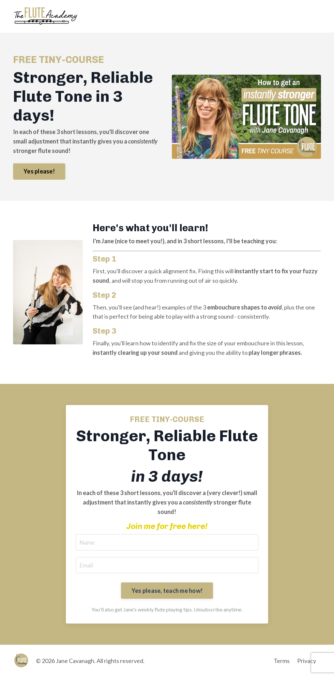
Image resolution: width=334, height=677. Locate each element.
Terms (282, 660)
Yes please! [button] (39, 171)
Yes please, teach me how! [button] (167, 590)
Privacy (306, 660)
